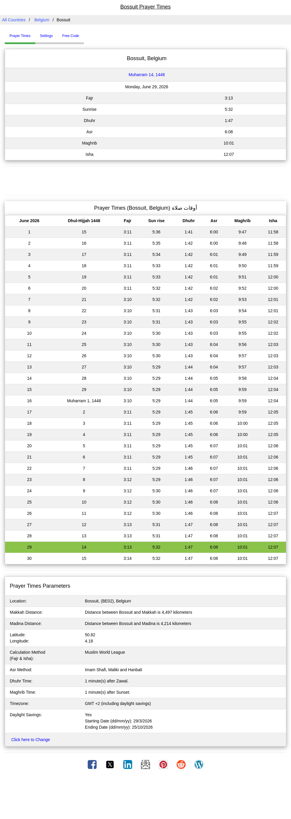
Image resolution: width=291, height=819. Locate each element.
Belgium (41, 19)
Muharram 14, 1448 (147, 74)
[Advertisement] (145, 179)
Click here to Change (30, 739)
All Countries (13, 19)
